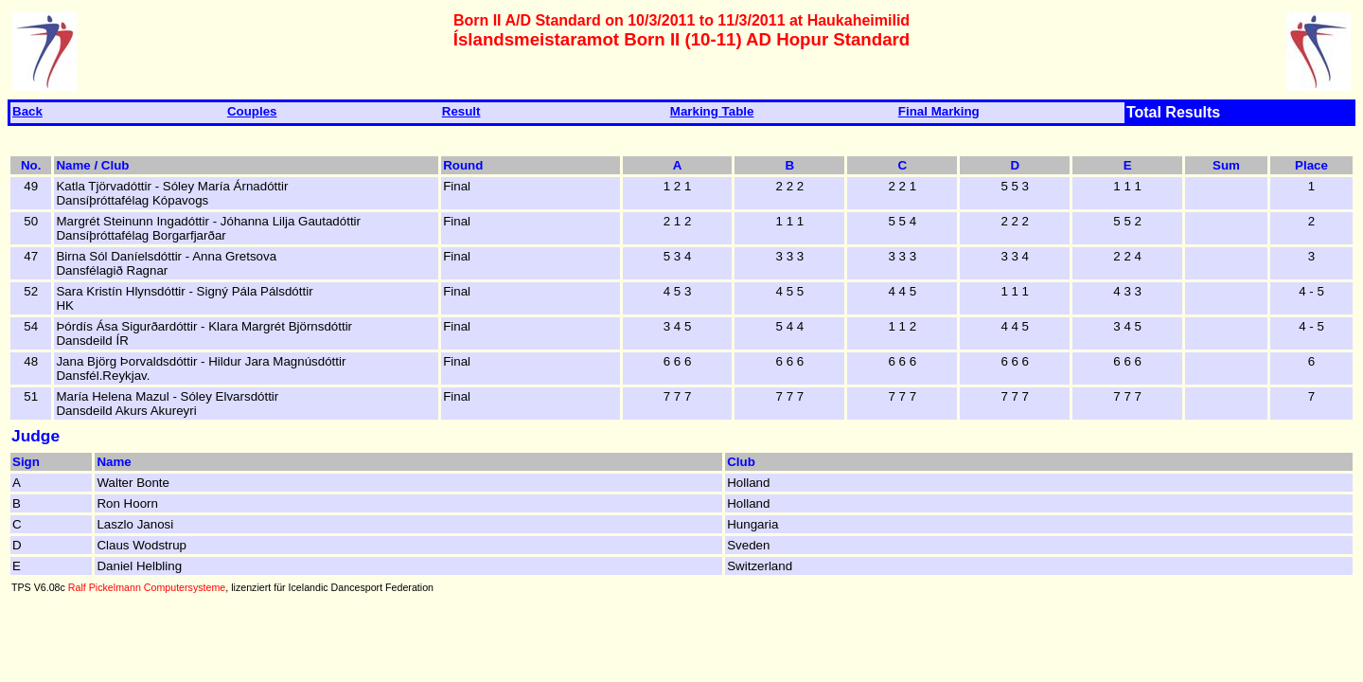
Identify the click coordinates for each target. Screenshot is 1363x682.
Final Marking (939, 111)
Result (461, 111)
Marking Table (712, 111)
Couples (252, 111)
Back (27, 111)
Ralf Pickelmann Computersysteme (146, 587)
